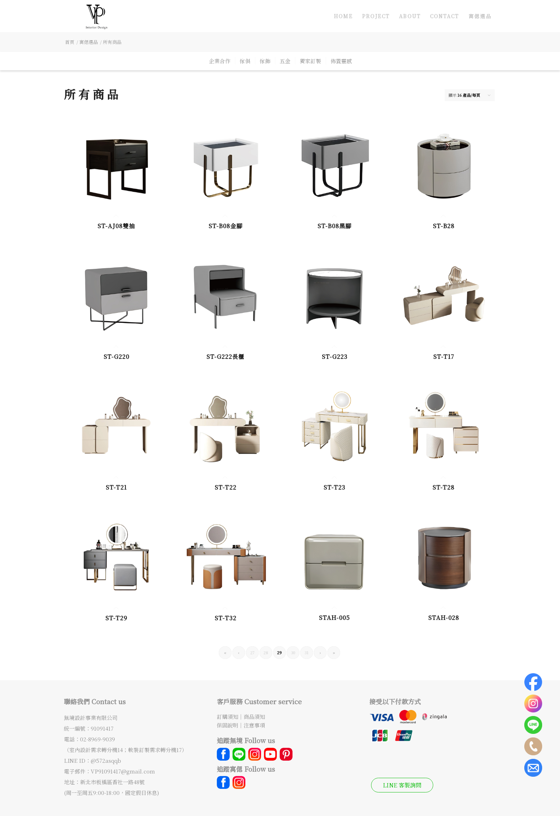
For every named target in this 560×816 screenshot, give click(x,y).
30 (293, 652)
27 (252, 652)
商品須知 (254, 716)
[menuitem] (343, 16)
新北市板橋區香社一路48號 (112, 782)
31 (307, 652)
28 (266, 652)
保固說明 (227, 725)
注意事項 (254, 725)
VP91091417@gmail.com (123, 771)
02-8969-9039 (97, 739)
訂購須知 (227, 716)
